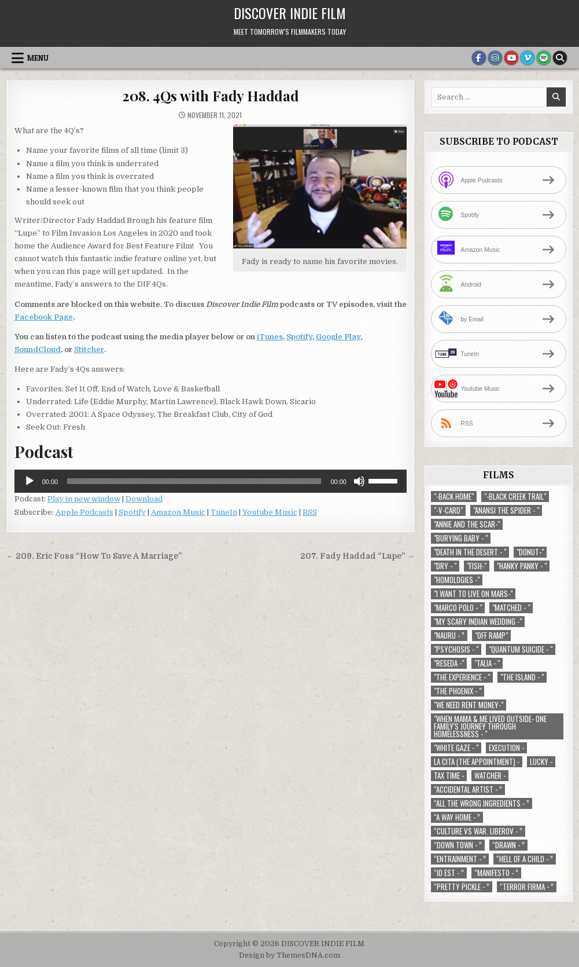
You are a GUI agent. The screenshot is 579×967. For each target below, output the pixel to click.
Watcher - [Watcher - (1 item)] (490, 775)
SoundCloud (37, 349)
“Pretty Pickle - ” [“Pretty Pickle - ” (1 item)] (461, 886)
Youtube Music (269, 512)
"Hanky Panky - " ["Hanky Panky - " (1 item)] (522, 566)
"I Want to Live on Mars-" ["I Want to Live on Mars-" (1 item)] (473, 593)
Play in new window (83, 499)
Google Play (338, 336)
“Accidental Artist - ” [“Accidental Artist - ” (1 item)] (468, 789)
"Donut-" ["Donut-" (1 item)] (530, 552)
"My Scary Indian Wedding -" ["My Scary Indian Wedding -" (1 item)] (478, 621)
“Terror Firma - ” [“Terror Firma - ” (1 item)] (527, 886)
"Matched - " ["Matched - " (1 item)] (511, 607)
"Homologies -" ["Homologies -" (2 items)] (457, 579)
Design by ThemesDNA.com (289, 955)
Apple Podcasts (84, 512)
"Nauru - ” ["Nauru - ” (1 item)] (449, 635)
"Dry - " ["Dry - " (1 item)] (445, 566)
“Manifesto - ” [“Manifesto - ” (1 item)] (496, 872)
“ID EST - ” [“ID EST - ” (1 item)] (449, 872)
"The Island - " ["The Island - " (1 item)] (522, 677)
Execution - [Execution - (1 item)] (506, 747)
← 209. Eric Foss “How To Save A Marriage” (94, 556)
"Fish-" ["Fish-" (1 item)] (476, 566)
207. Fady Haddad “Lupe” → (357, 556)
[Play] (29, 481)
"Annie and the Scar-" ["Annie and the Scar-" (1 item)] (467, 524)
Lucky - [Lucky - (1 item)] (541, 761)
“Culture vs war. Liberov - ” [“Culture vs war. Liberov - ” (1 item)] (478, 831)
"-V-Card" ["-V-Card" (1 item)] (448, 510)
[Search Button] (560, 58)
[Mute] (359, 481)
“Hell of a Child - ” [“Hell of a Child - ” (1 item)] (524, 859)
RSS (310, 512)
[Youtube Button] (511, 58)
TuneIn (224, 512)
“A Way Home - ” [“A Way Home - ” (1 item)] (457, 817)
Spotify (299, 336)
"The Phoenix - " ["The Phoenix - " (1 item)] (457, 691)
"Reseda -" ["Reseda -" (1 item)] (449, 663)
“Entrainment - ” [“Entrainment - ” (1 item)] (460, 859)
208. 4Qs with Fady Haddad (210, 95)
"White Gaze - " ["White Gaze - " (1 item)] (456, 747)
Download (144, 499)
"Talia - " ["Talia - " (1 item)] (487, 663)
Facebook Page (43, 317)
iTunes (270, 336)
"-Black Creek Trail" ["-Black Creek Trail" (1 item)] (515, 496)
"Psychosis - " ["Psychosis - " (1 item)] (456, 649)
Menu (38, 58)
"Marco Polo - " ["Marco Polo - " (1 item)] (458, 607)
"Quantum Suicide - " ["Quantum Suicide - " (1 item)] (520, 649)
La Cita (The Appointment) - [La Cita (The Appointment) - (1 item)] (476, 761)
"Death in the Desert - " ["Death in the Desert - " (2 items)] (470, 552)
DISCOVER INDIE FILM (290, 12)
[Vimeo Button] (527, 58)
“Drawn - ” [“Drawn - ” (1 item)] (508, 845)
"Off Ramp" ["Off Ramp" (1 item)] (491, 635)
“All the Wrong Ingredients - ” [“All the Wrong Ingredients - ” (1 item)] (481, 803)
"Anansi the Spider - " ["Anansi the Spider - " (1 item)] (506, 510)
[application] (210, 481)
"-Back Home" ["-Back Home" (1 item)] (454, 496)
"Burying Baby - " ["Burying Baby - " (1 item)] (461, 538)
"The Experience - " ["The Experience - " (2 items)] (462, 677)
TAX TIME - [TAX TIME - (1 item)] (449, 775)
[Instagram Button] (495, 58)
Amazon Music (178, 512)
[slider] (194, 481)
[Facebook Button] (479, 58)
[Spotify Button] (544, 58)
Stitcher (89, 349)
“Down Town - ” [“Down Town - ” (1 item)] (458, 845)
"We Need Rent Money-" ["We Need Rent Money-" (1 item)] (468, 704)
